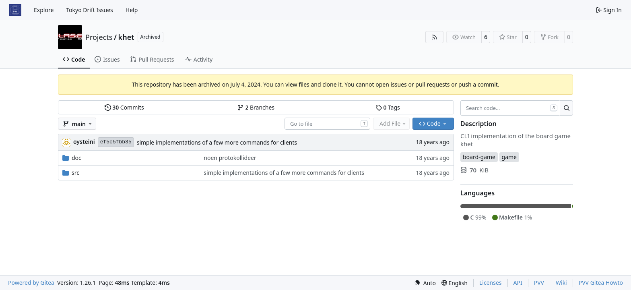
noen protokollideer (230, 158)
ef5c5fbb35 (116, 142)
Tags (387, 107)
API (517, 282)
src (75, 172)
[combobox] (327, 124)
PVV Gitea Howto (601, 282)
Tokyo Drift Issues (89, 10)
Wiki (561, 282)
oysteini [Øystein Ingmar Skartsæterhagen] (84, 141)
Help (132, 10)
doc (76, 158)
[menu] (425, 283)
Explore (44, 10)
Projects (98, 37)
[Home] (15, 10)
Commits (124, 107)
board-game (479, 157)
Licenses (490, 282)
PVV (539, 282)
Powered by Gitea (31, 282)
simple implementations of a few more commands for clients (217, 142)
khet (126, 37)
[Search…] (566, 108)
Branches (255, 107)
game (509, 157)
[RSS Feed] (434, 37)
